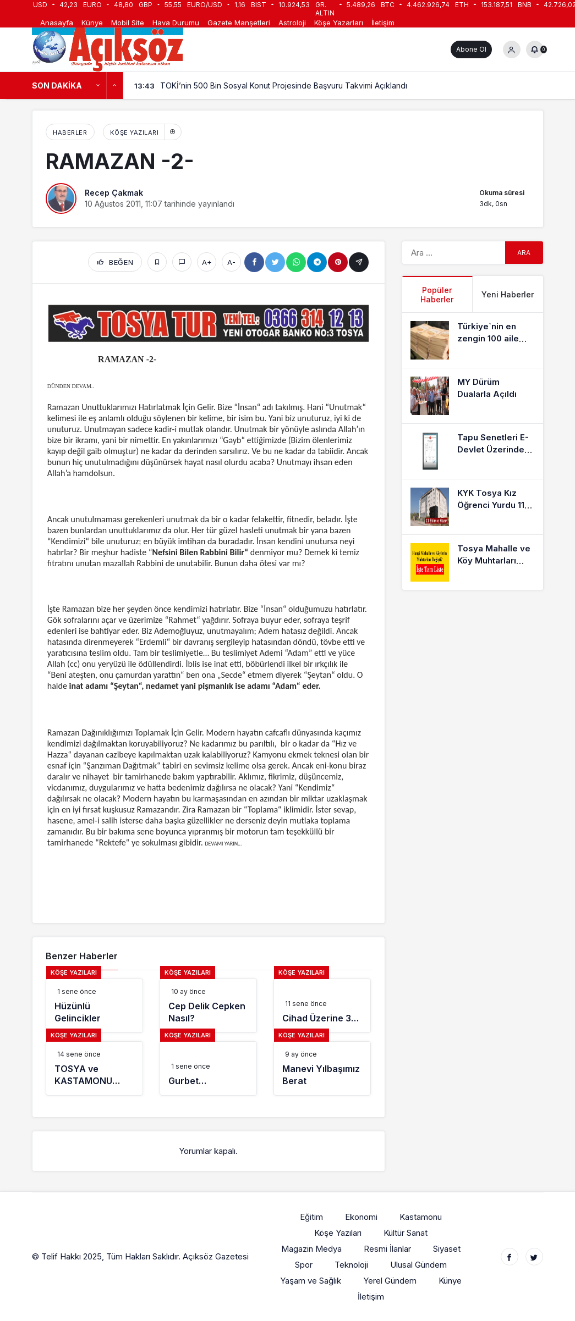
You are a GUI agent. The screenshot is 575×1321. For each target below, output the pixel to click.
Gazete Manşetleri (238, 22)
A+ (207, 262)
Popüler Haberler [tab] (436, 294)
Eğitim (312, 1217)
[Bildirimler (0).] (535, 49)
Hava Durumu (175, 22)
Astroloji (292, 22)
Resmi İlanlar (388, 1248)
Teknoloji (352, 1264)
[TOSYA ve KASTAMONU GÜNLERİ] (94, 1068)
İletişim (383, 22)
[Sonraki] (115, 86)
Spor (304, 1264)
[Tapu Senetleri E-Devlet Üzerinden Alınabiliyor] (472, 451)
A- (231, 262)
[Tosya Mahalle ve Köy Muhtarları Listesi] (472, 562)
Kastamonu (421, 1217)
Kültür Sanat (406, 1233)
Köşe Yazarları (338, 22)
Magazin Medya (312, 1248)
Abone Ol (471, 49)
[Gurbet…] (208, 1068)
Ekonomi (362, 1217)
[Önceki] (98, 86)
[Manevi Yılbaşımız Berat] (322, 1068)
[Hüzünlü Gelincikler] (94, 1005)
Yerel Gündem (390, 1280)
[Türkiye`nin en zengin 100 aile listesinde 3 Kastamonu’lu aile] (472, 340)
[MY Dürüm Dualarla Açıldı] (472, 395)
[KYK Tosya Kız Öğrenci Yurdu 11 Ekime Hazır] (472, 506)
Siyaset (447, 1248)
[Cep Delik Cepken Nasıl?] (208, 1005)
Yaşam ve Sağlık (311, 1280)
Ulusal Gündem (419, 1264)
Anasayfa (56, 22)
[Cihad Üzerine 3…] (322, 1005)
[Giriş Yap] (512, 49)
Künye (92, 22)
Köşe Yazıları (134, 132)
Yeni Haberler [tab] (507, 294)
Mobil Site (127, 22)
